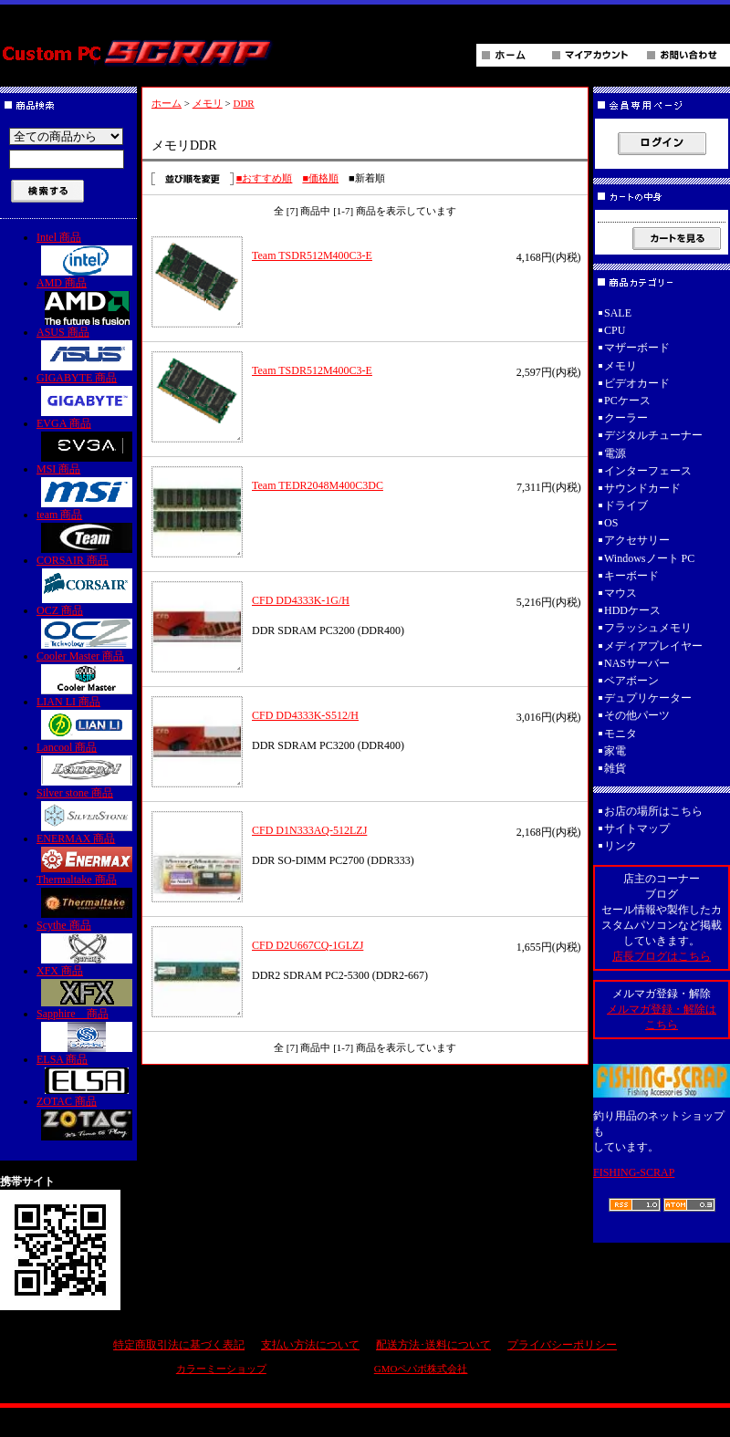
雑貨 (615, 768)
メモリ (208, 103)
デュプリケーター (648, 698)
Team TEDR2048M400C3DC (317, 485)
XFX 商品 (86, 985)
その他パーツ (637, 715)
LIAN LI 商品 (86, 717)
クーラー (626, 417)
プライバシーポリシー (562, 1344)
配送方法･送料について (433, 1344)
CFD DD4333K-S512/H (305, 715)
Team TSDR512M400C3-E (312, 255)
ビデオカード (637, 383)
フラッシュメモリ (648, 627)
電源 (615, 453)
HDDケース (632, 610)
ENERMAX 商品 (86, 852)
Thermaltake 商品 (86, 895)
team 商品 (86, 530)
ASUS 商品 (86, 348)
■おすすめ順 (264, 177)
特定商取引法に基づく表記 (179, 1344)
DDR (243, 103)
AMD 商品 (86, 300)
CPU (614, 330)
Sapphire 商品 (86, 1029)
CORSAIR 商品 (86, 578)
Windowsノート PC (649, 558)
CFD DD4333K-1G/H (300, 600)
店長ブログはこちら (661, 956)
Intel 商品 (86, 253)
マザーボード (637, 347)
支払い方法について (310, 1344)
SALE (617, 313)
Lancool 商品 (86, 763)
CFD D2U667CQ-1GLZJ (307, 945)
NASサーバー (637, 663)
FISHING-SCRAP (633, 1172)
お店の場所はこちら (653, 811)
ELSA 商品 (86, 1073)
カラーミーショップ (221, 1368)
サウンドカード (642, 488)
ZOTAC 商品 (86, 1117)
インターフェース (648, 470)
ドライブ (626, 505)
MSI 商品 (86, 485)
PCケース (627, 400)
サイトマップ (637, 828)
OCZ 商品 (86, 626)
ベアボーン (631, 680)
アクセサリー (637, 540)
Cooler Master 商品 (86, 672)
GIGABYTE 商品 (86, 393)
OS (611, 522)
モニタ (620, 733)
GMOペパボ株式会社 (421, 1368)
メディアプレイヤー (653, 646)
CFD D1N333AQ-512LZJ (309, 830)
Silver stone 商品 (86, 808)
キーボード (631, 575)
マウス (620, 593)
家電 (615, 751)
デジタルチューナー (659, 435)
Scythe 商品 (86, 941)
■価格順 (320, 177)
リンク (620, 845)
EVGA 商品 (86, 439)
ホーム (166, 103)
